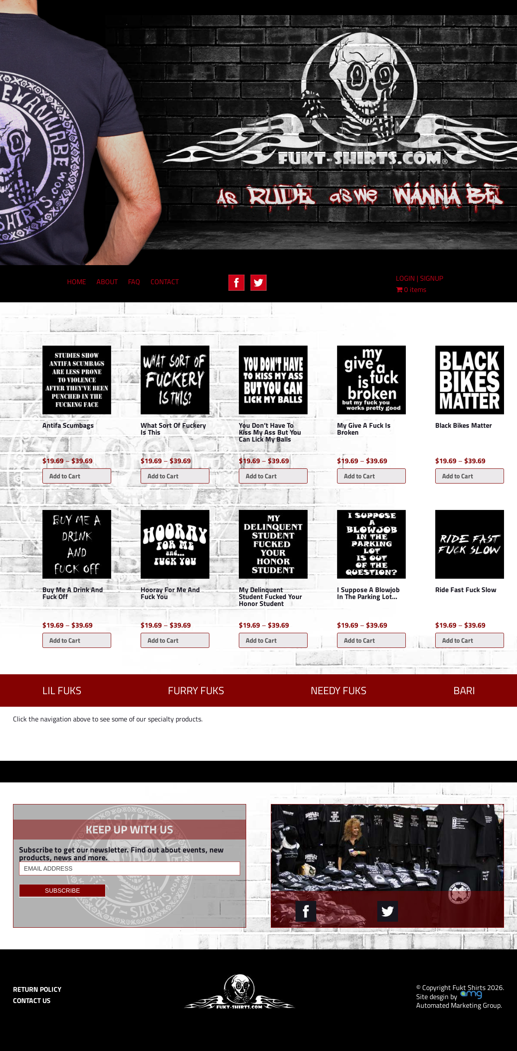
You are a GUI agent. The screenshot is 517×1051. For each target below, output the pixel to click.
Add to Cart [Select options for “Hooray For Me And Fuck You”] (163, 640)
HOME (76, 281)
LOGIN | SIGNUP (419, 278)
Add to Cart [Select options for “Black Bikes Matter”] (457, 476)
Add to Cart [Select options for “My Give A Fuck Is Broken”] (359, 476)
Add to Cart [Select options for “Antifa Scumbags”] (64, 476)
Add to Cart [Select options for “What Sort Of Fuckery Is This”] (163, 476)
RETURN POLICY (37, 989)
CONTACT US (32, 1000)
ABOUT (107, 281)
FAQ (134, 281)
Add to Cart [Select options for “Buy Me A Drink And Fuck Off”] (64, 640)
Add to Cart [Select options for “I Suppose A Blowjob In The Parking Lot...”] (359, 640)
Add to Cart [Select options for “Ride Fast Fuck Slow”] (457, 640)
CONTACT (165, 281)
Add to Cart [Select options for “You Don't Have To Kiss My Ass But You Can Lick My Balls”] (261, 476)
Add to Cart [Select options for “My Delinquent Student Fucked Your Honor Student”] (261, 640)
